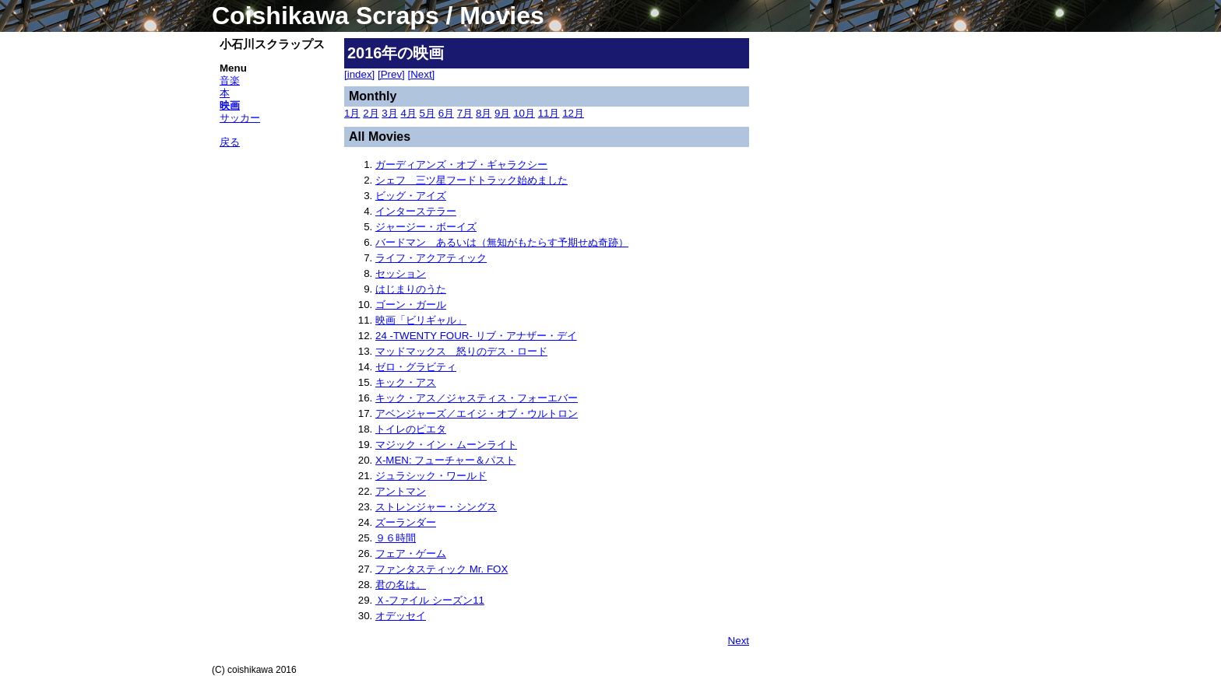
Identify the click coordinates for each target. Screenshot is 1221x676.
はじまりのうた (410, 289)
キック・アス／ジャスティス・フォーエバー (476, 398)
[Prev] (391, 74)
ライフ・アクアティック (431, 258)
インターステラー (415, 211)
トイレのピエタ (410, 429)
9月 (502, 113)
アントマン (400, 491)
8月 (483, 113)
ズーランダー (405, 522)
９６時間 (395, 538)
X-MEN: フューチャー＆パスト (445, 460)
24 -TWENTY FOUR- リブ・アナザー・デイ (476, 336)
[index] (359, 74)
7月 (465, 113)
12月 (573, 113)
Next (738, 640)
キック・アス (405, 382)
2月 (370, 113)
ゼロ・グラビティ (415, 367)
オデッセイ (400, 616)
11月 (549, 113)
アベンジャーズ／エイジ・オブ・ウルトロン (476, 413)
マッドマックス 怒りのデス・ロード (461, 351)
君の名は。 (400, 584)
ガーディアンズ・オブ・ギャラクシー (461, 164)
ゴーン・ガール (410, 304)
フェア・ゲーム (410, 553)
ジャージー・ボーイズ (426, 227)
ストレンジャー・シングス (436, 507)
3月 (389, 113)
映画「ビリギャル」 (420, 320)
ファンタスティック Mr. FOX (441, 569)
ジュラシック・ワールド (431, 476)
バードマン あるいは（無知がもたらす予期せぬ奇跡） (501, 242)
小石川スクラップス (272, 44)
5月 (427, 113)
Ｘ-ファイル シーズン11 (429, 600)
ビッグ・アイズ (410, 195)
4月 (408, 113)
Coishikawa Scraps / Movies (378, 16)
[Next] (421, 74)
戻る (230, 142)
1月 (352, 113)
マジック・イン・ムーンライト (446, 444)
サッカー (240, 118)
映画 (230, 105)
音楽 (230, 80)
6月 (446, 113)
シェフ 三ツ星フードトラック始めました (471, 180)
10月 (524, 113)
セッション (400, 273)
